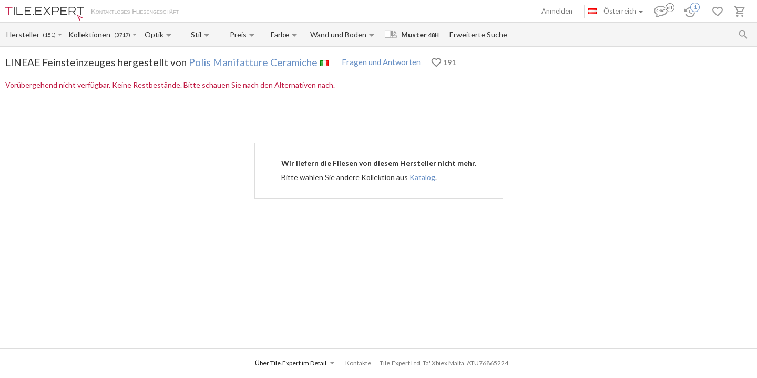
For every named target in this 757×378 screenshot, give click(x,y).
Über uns (203, 12)
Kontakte (305, 12)
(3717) (122, 35)
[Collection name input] (90, 34)
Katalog (422, 177)
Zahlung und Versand (254, 12)
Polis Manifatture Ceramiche (253, 62)
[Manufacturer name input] (23, 34)
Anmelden (556, 11)
